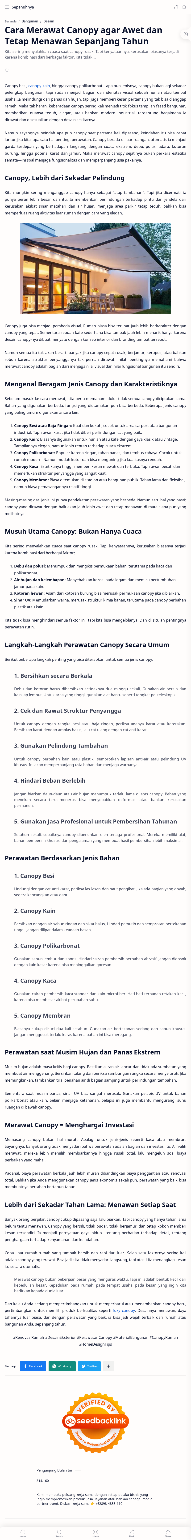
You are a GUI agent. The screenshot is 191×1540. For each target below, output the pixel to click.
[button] (175, 7)
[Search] (183, 7)
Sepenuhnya (23, 7)
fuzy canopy (124, 1310)
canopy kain (39, 85)
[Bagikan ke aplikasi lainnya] (108, 1366)
